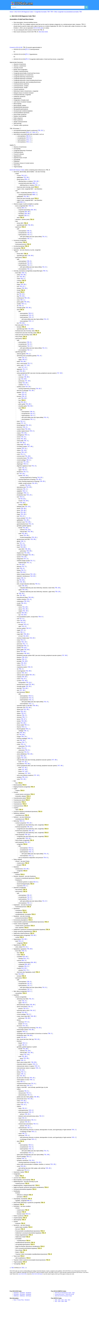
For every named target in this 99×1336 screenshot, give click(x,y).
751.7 (24, 657)
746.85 (26, 383)
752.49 (23, 446)
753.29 (27, 762)
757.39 (22, 705)
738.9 (21, 839)
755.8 (22, 579)
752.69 (25, 546)
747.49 (24, 786)
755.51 (23, 456)
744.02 (38, 395)
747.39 (27, 387)
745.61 (25, 1031)
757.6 (23, 430)
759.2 (25, 498)
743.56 (22, 1125)
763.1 (37, 186)
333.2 (25, 905)
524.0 (28, 133)
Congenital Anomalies (44, 12)
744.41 (32, 1033)
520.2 (22, 203)
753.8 (23, 399)
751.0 (33, 1108)
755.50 (21, 280)
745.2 (74, 1155)
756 (12, 1296)
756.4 (23, 308)
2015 (46, 32)
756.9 (30, 207)
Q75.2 (27, 54)
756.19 (23, 460)
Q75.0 (27, 50)
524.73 (25, 991)
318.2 (29, 1013)
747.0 (26, 1044)
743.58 (23, 385)
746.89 (22, 558)
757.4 (21, 554)
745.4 (38, 1092)
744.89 (30, 227)
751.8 (39, 361)
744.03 (34, 492)
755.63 (21, 298)
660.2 (35, 184)
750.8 (24, 365)
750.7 (24, 732)
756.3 (22, 282)
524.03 (23, 989)
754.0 (45, 876)
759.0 (23, 728)
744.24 (28, 504)
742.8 (22, 635)
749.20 (47, 1195)
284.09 (27, 213)
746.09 (28, 562)
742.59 (25, 724)
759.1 (28, 359)
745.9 (24, 1143)
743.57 (29, 1110)
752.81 (34, 548)
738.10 (27, 853)
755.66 (21, 327)
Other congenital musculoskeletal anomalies (68, 12)
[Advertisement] (44, 39)
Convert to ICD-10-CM (16, 47)
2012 (15, 1323)
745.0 (24, 1133)
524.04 (24, 978)
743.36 (22, 1100)
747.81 (24, 381)
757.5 (21, 631)
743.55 (27, 528)
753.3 (23, 581)
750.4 (25, 502)
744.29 (27, 393)
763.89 (35, 182)
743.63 (22, 508)
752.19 (28, 432)
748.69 (30, 609)
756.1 (23, 1296)
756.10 (26, 302)
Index (17, 1321)
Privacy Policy (20, 1328)
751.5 (24, 363)
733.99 (25, 888)
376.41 (24, 968)
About (15, 1328)
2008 (21, 1324)
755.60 (21, 300)
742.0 (28, 139)
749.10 (36, 1062)
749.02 (22, 1193)
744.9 (26, 329)
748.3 (24, 434)
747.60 (59, 379)
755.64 (22, 583)
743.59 (23, 1035)
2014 (43, 32)
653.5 (34, 194)
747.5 (26, 391)
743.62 (23, 1060)
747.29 (26, 371)
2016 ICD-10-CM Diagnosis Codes (63, 1321)
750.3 (50, 1056)
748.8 (30, 681)
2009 (15, 1324)
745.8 (31, 438)
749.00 (36, 1121)
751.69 (25, 178)
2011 (21, 1323)
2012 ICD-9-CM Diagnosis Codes (24, 12)
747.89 (29, 454)
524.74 (25, 980)
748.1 (22, 304)
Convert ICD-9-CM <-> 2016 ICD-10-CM (64, 1323)
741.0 (44, 239)
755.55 (40, 131)
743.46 (26, 452)
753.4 (23, 760)
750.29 (24, 671)
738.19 (28, 841)
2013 (40, 32)
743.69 (25, 510)
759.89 (25, 647)
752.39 (24, 621)
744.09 (38, 488)
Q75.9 (27, 59)
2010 (27, 1323)
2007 (27, 1324)
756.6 (25, 472)
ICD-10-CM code (38, 28)
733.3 (20, 962)
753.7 (24, 758)
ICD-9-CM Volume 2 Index (17, 171)
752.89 (27, 436)
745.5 (30, 1029)
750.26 (21, 605)
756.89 (29, 466)
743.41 (23, 176)
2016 (56, 1328)
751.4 (28, 574)
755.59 (21, 377)
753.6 (27, 766)
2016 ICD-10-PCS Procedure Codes (63, 1324)
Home (11, 12)
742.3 (28, 141)
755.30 (57, 599)
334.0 (35, 901)
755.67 (21, 290)
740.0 (28, 137)
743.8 (21, 506)
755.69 (22, 278)
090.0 (29, 1228)
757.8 (25, 570)
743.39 (22, 593)
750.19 (23, 752)
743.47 (23, 693)
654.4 (27, 180)
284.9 (23, 209)
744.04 (27, 494)
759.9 (45, 274)
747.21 (23, 373)
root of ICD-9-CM (22, 1302)
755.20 (57, 603)
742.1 (28, 143)
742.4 (22, 428)
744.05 (42, 490)
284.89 (33, 211)
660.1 (35, 196)
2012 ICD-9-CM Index (37, 1302)
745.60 (31, 1052)
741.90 (46, 1181)
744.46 (29, 1123)
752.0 (22, 653)
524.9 (34, 133)
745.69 (32, 1027)
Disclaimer (27, 1328)
